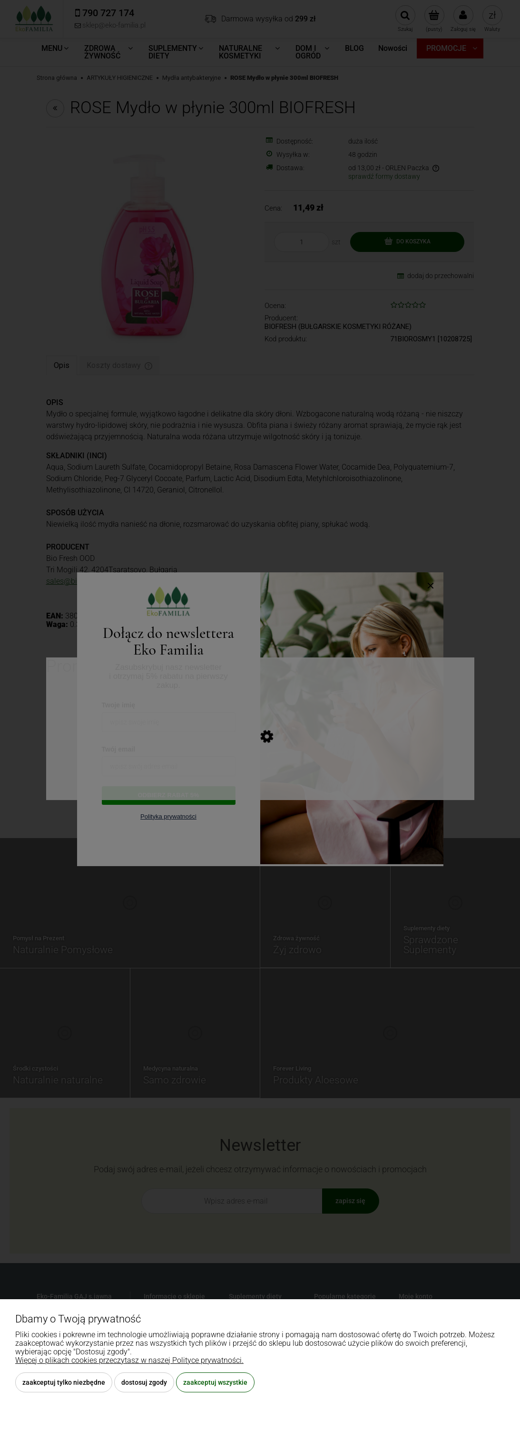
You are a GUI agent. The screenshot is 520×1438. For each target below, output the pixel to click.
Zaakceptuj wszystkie (215, 1382)
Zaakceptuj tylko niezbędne (63, 1382)
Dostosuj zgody (144, 1382)
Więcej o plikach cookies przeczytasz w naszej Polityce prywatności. (129, 1360)
